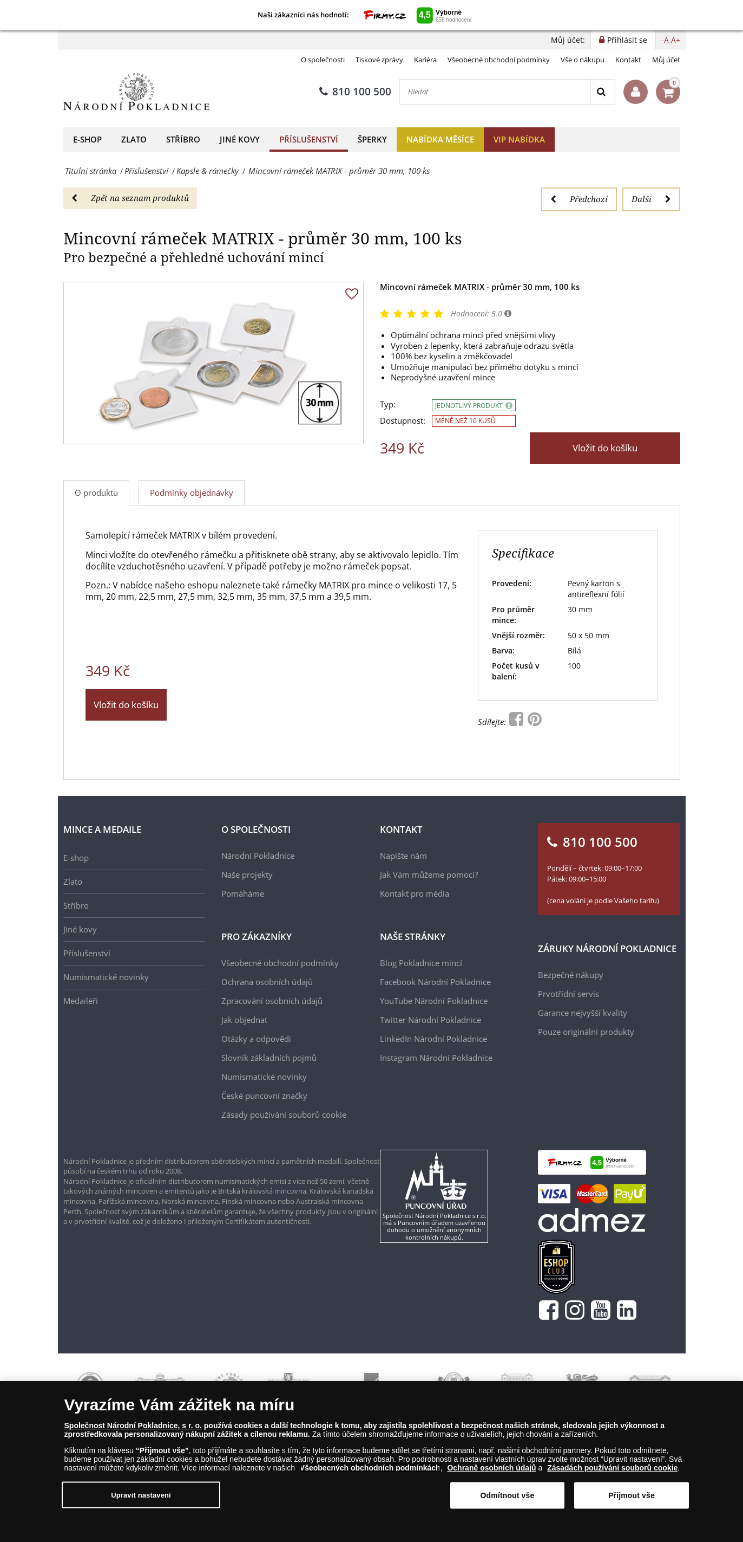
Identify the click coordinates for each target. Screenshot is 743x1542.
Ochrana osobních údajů (267, 981)
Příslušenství (308, 139)
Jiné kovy (240, 139)
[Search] (602, 92)
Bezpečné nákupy (570, 974)
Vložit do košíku (605, 448)
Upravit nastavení (141, 1495)
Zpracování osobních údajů (272, 1000)
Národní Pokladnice (257, 855)
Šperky (372, 139)
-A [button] (665, 40)
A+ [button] (675, 40)
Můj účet (666, 59)
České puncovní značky (264, 1095)
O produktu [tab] (96, 492)
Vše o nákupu (582, 59)
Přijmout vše (631, 1495)
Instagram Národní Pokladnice (436, 1057)
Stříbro (183, 139)
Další (651, 198)
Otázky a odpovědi (256, 1038)
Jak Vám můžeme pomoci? (429, 874)
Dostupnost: (402, 421)
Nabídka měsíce (440, 139)
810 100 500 (355, 92)
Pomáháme (242, 893)
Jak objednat (244, 1019)
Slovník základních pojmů (269, 1057)
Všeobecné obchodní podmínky (499, 59)
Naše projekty (247, 874)
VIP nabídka (519, 139)
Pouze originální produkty (586, 1031)
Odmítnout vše (508, 1495)
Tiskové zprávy (379, 59)
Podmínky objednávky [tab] (191, 492)
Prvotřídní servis (568, 993)
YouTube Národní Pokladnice (434, 1000)
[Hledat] (495, 92)
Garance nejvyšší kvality (582, 1012)
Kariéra (425, 59)
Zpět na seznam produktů (130, 197)
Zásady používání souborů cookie (283, 1114)
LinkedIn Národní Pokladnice (433, 1038)
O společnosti (323, 59)
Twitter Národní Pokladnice (430, 1019)
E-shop (87, 139)
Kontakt (628, 59)
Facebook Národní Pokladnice (435, 981)
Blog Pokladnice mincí (421, 962)
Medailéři (80, 1000)
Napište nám (403, 855)
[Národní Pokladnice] (136, 92)
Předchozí (579, 198)
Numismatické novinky (106, 976)
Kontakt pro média (414, 893)
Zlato (134, 139)
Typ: (388, 404)
